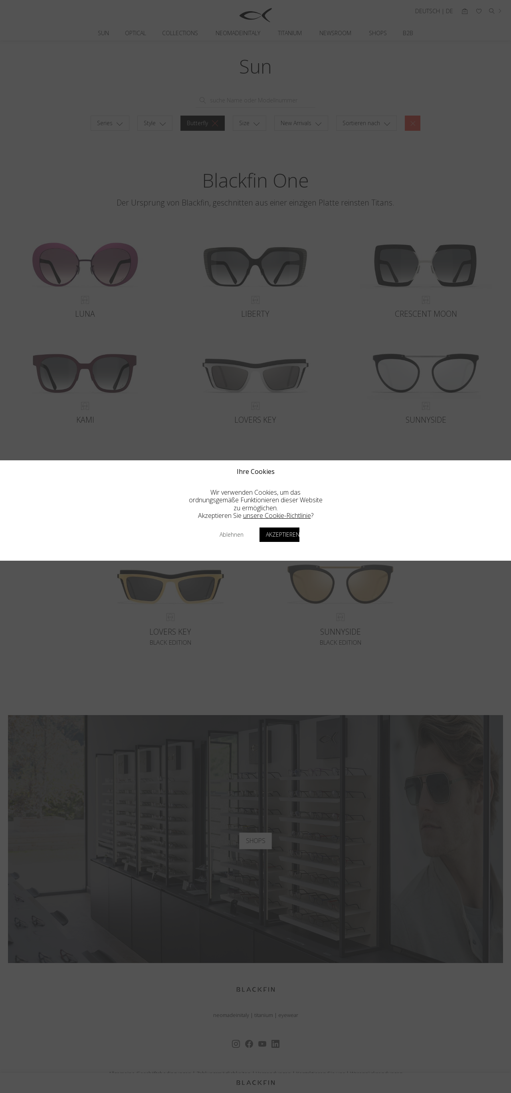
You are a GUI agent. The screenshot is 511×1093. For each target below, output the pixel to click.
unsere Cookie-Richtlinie (277, 515)
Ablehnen (232, 534)
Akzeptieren (282, 534)
